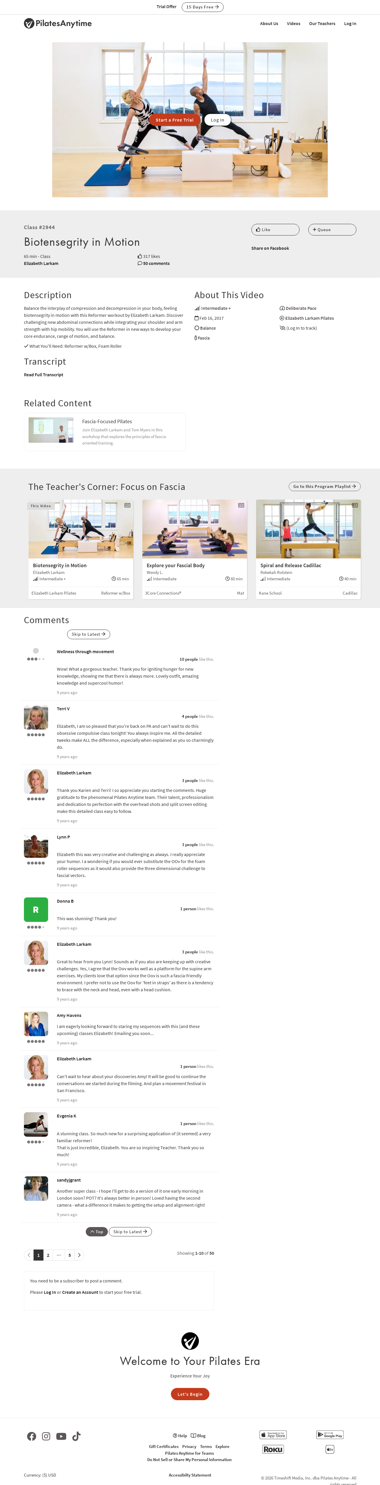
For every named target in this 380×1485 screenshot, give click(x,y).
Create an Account (80, 1292)
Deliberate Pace (301, 308)
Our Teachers (322, 23)
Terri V (63, 708)
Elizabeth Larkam (41, 263)
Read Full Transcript (43, 374)
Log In (350, 23)
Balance (208, 328)
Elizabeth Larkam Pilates (309, 318)
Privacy (189, 1446)
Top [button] (96, 1231)
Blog (198, 1435)
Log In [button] (218, 120)
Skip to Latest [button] (89, 634)
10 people (189, 659)
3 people (190, 780)
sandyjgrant (69, 1180)
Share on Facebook (270, 248)
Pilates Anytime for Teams (189, 1453)
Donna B (65, 901)
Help (180, 1435)
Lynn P (63, 837)
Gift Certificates (163, 1446)
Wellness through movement (85, 651)
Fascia (204, 338)
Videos (293, 23)
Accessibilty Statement (190, 1475)
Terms (206, 1446)
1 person (188, 908)
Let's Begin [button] (190, 1394)
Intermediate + (216, 308)
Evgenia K (66, 1116)
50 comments (156, 263)
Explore (223, 1446)
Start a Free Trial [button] (175, 120)
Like (263, 229)
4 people (190, 716)
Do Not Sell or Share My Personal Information (189, 1459)
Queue (322, 229)
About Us (269, 23)
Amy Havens (69, 1015)
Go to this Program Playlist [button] (324, 486)
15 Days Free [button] (202, 7)
